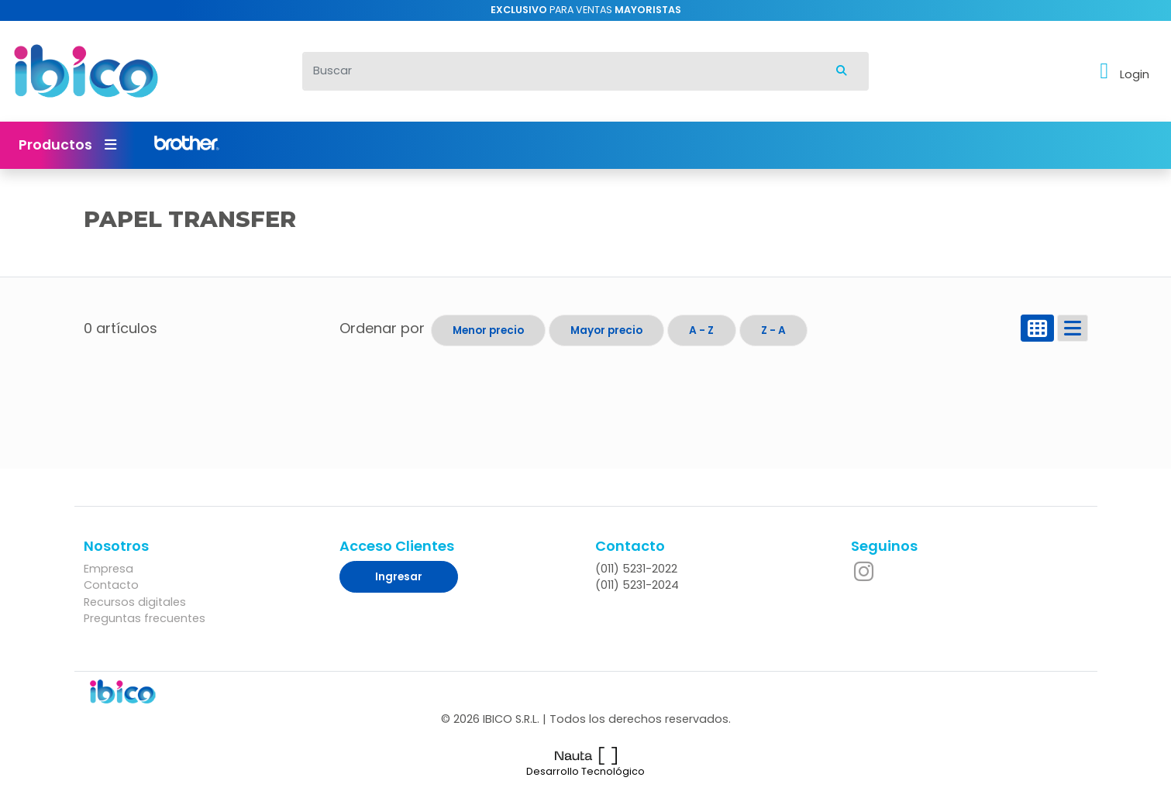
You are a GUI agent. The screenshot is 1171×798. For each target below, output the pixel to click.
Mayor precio (606, 330)
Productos (67, 145)
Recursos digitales (135, 602)
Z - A (773, 330)
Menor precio (488, 330)
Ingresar (398, 576)
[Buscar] (558, 71)
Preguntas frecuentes (144, 618)
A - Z (701, 330)
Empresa (108, 568)
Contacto (111, 585)
